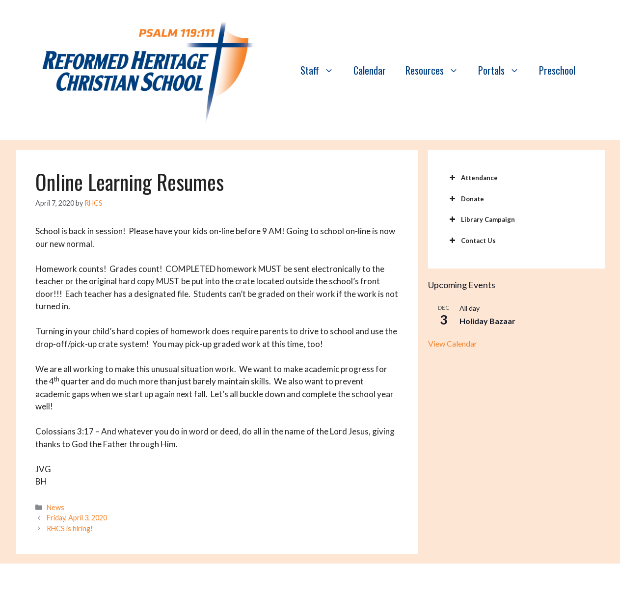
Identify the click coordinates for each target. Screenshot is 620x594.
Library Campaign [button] (481, 219)
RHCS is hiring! (70, 528)
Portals (503, 70)
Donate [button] (466, 199)
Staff (322, 70)
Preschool (557, 70)
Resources (436, 70)
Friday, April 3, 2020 (77, 517)
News (55, 507)
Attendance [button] (473, 178)
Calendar (369, 70)
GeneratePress (403, 578)
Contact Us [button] (472, 240)
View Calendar (452, 343)
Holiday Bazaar (487, 320)
